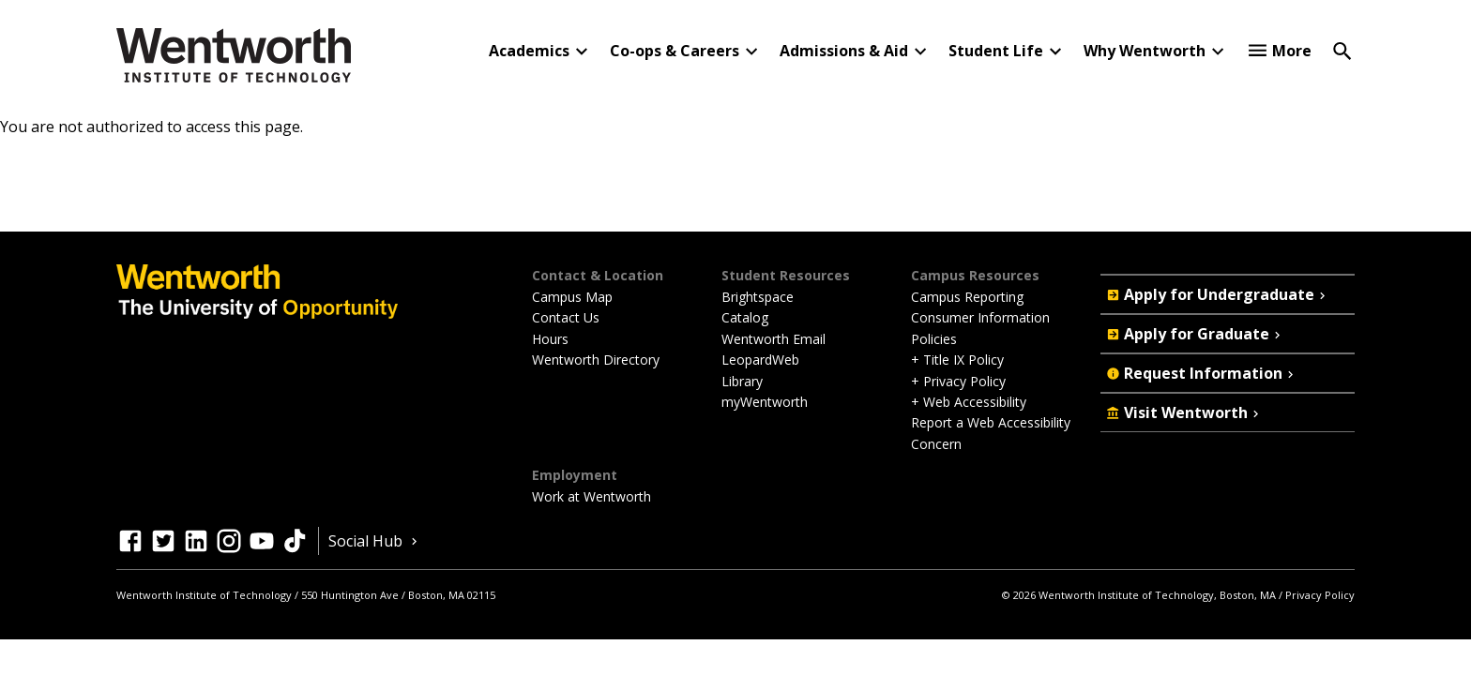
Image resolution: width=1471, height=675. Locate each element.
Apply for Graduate (1195, 333)
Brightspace (757, 297)
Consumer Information (980, 317)
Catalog (744, 317)
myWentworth (764, 402)
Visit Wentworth (1184, 412)
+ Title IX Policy (957, 359)
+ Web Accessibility (968, 402)
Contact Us (565, 317)
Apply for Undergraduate (1217, 294)
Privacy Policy (1320, 595)
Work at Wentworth (591, 496)
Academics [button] (529, 50)
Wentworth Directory (596, 359)
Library (742, 381)
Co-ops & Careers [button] (674, 50)
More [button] (1292, 50)
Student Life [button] (995, 50)
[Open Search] (1342, 50)
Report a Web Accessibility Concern (990, 432)
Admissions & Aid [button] (844, 50)
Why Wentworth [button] (1145, 50)
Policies (934, 339)
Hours (550, 339)
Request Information (1201, 373)
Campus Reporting (967, 297)
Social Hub (374, 541)
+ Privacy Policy (958, 381)
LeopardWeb (760, 359)
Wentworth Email (773, 339)
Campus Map (572, 297)
